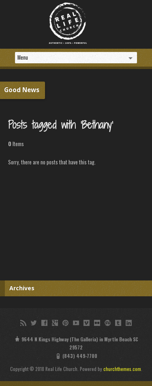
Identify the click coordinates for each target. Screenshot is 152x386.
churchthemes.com (122, 368)
